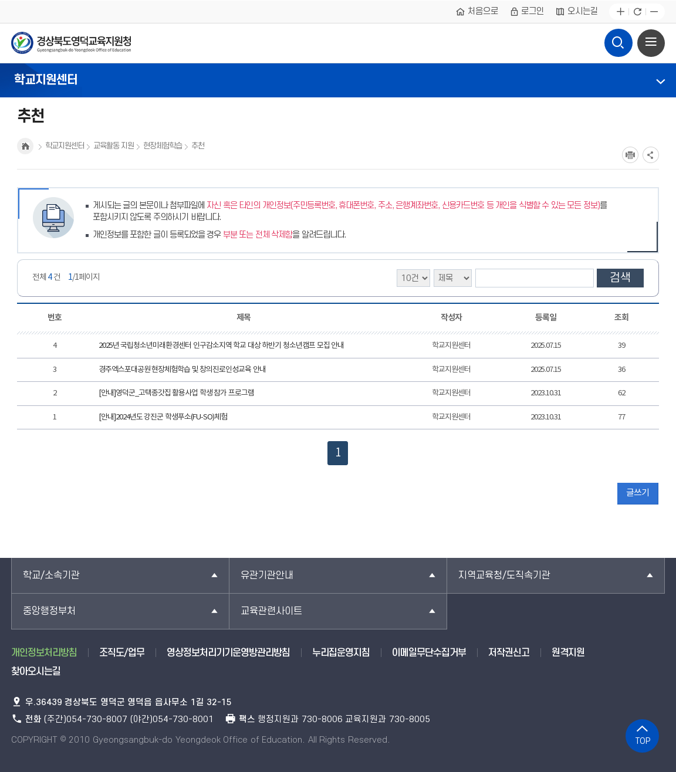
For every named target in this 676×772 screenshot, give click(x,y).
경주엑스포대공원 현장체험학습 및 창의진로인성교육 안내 (182, 369)
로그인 (527, 11)
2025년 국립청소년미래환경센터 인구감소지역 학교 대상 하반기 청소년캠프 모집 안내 (221, 345)
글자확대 (620, 12)
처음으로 (476, 11)
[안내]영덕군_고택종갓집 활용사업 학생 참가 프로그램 (176, 393)
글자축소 (654, 12)
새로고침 (636, 12)
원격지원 (568, 653)
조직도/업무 (121, 653)
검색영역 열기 (618, 39)
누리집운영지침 (341, 653)
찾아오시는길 (35, 671)
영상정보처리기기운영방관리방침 (228, 653)
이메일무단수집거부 (429, 653)
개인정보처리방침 (44, 653)
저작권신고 (508, 653)
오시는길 (576, 11)
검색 (620, 278)
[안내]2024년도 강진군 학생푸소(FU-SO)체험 (163, 417)
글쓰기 (637, 493)
